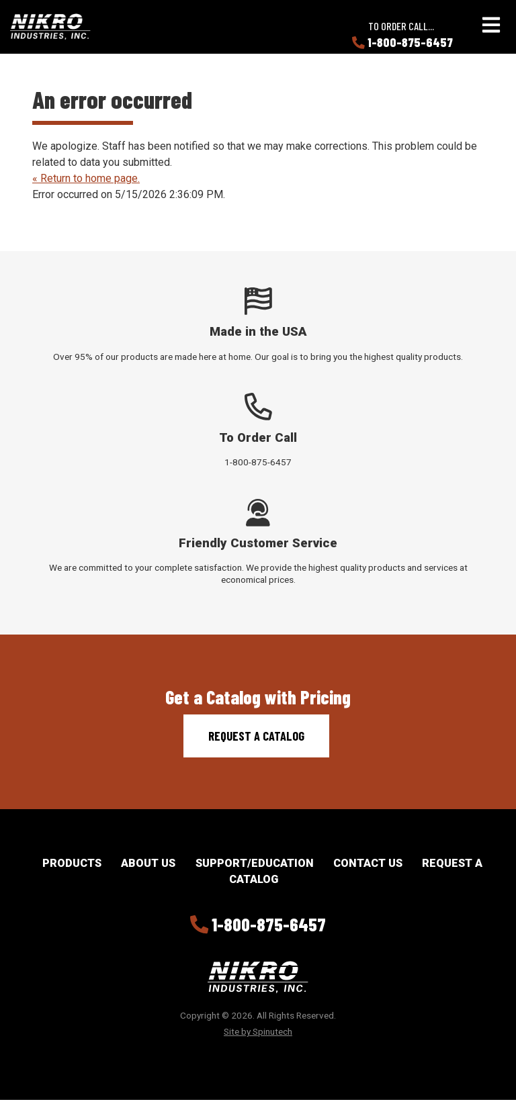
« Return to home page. (86, 178)
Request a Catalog (256, 736)
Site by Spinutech (258, 1031)
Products (71, 863)
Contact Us (367, 863)
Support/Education (255, 863)
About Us (148, 863)
